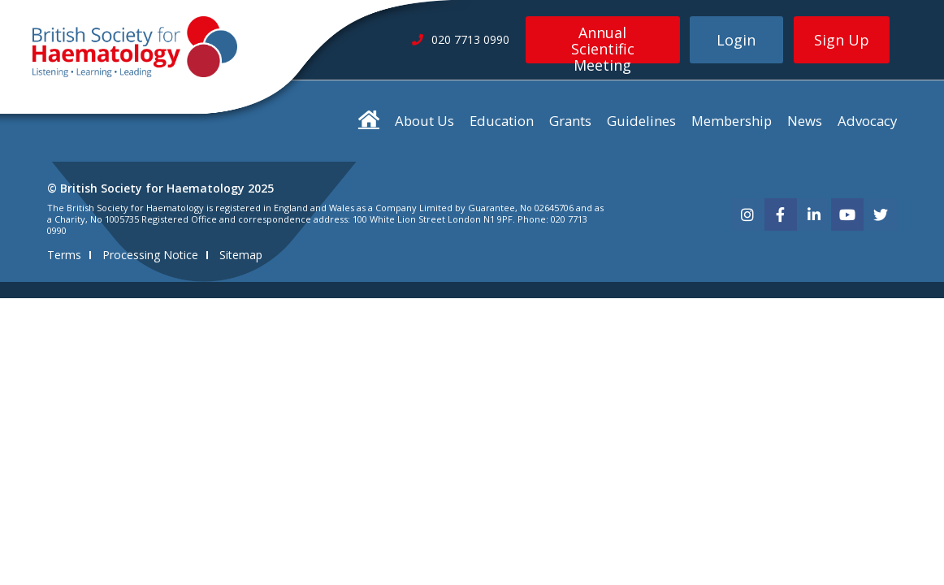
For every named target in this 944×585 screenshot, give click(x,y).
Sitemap (240, 254)
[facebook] (780, 214)
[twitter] (880, 214)
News (804, 120)
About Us (424, 120)
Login (736, 40)
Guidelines (641, 120)
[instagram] (747, 214)
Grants (570, 120)
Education (502, 120)
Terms (64, 254)
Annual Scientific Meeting (602, 43)
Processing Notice (150, 254)
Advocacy (867, 120)
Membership (731, 120)
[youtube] (847, 214)
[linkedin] (814, 214)
